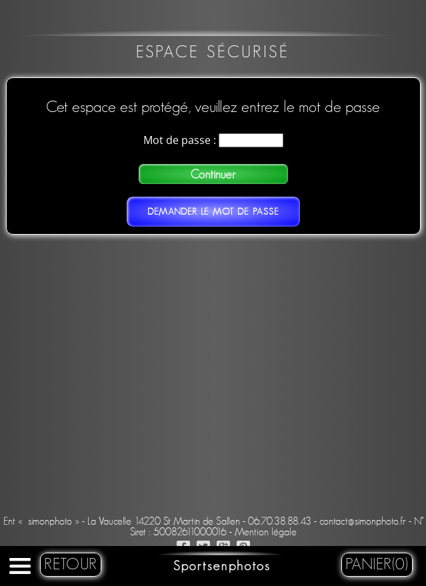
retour (70, 565)
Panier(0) (377, 565)
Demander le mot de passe (213, 212)
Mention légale (266, 532)
